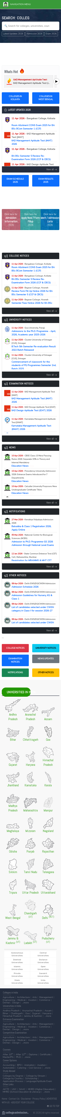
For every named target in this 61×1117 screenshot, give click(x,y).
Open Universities (43, 967)
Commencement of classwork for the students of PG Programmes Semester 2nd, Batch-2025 (34, 362)
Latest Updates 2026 (13, 33)
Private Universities (17, 974)
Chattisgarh (17, 1013)
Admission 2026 (34, 33)
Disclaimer (26, 1098)
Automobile (9, 1067)
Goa (27, 1013)
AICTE (6, 1089)
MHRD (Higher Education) (41, 1089)
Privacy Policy (39, 1098)
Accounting (8, 1065)
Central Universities (43, 954)
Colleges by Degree (13, 1075)
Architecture (23, 997)
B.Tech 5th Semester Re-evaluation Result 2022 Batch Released (34, 345)
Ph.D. (18, 1057)
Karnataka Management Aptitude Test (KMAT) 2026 (34, 424)
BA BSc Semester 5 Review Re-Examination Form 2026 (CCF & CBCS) (33, 154)
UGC (14, 1089)
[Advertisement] (31, 53)
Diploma (33, 1054)
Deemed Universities (17, 961)
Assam (48, 1010)
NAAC (22, 1089)
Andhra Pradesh (11, 1010)
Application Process (13, 1081)
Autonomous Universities (17, 954)
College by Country (13, 1078)
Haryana (46, 1013)
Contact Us (14, 1098)
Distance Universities (43, 961)
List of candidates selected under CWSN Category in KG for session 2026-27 (33, 623)
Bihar (5, 1013)
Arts (34, 997)
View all (51, 169)
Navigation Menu (17, 4)
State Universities (17, 981)
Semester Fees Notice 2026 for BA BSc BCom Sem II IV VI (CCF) (32, 303)
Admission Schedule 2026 (33, 585)
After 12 (21, 1054)
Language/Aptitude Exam (39, 1081)
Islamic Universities (17, 967)
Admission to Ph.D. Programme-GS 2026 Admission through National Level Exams (33, 542)
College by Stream (35, 1075)
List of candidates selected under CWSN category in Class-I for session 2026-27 (33, 609)
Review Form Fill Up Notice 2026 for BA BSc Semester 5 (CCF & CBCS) (32, 291)
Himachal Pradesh (12, 1016)
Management (46, 997)
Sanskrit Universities (43, 974)
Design (16, 1002)
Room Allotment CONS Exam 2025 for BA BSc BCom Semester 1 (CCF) (33, 123)
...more (25, 1002)
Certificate (45, 1054)
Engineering (9, 1000)
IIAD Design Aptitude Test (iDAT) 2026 (33, 410)
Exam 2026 (51, 33)
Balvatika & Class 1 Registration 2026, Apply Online (32, 524)
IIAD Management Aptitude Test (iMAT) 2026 (33, 139)
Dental (6, 1002)
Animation (29, 1065)
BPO (19, 1065)
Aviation (32, 1000)
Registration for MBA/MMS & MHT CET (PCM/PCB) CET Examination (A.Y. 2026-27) (34, 560)
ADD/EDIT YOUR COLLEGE (23, 1102)
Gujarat (36, 1013)
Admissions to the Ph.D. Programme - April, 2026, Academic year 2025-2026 (34, 331)
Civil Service (35, 1067)
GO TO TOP (53, 1106)
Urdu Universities (43, 981)
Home (4, 1098)
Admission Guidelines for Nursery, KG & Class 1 (33, 595)
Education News (31, 460)
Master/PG (8, 1057)
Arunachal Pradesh (32, 1010)
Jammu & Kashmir (33, 1016)
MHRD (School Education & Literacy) (22, 1091)
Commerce (44, 1000)
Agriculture (8, 997)
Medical (22, 1000)
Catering (21, 1067)
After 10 (8, 1054)
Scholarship (31, 1078)
